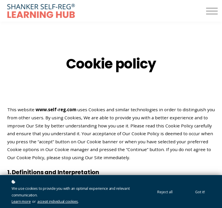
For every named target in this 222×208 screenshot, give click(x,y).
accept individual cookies (57, 201)
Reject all (165, 192)
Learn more (21, 201)
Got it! (200, 192)
